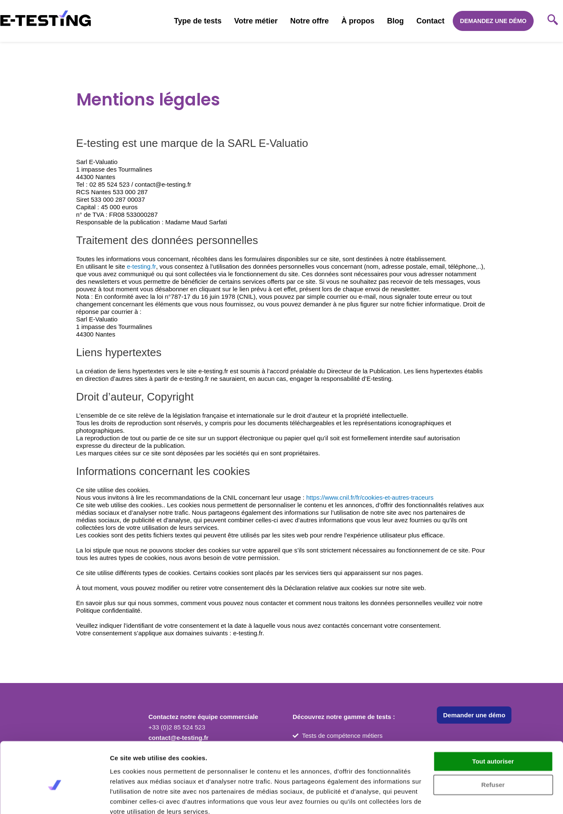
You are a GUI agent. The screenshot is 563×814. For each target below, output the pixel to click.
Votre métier (256, 21)
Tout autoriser (493, 724)
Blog (395, 21)
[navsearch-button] (552, 21)
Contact (430, 21)
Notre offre (309, 21)
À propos (357, 21)
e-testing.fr (141, 266)
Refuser (493, 747)
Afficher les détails (138, 797)
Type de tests (198, 21)
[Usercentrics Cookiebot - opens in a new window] (54, 797)
